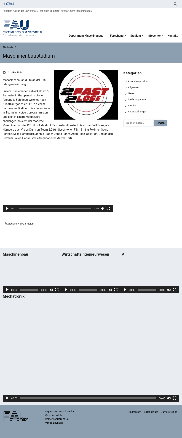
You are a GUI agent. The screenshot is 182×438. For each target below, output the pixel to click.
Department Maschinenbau (86, 35)
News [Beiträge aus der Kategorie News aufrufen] (21, 223)
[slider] (55, 208)
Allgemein (133, 87)
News (131, 93)
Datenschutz (151, 411)
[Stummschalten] (102, 208)
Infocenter (154, 35)
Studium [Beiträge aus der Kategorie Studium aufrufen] (29, 223)
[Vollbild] (108, 208)
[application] (58, 181)
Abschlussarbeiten (138, 81)
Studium (135, 35)
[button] (58, 181)
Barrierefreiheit (169, 411)
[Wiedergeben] (7, 208)
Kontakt (173, 35)
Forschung (117, 35)
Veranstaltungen (137, 111)
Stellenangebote (137, 99)
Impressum (135, 411)
